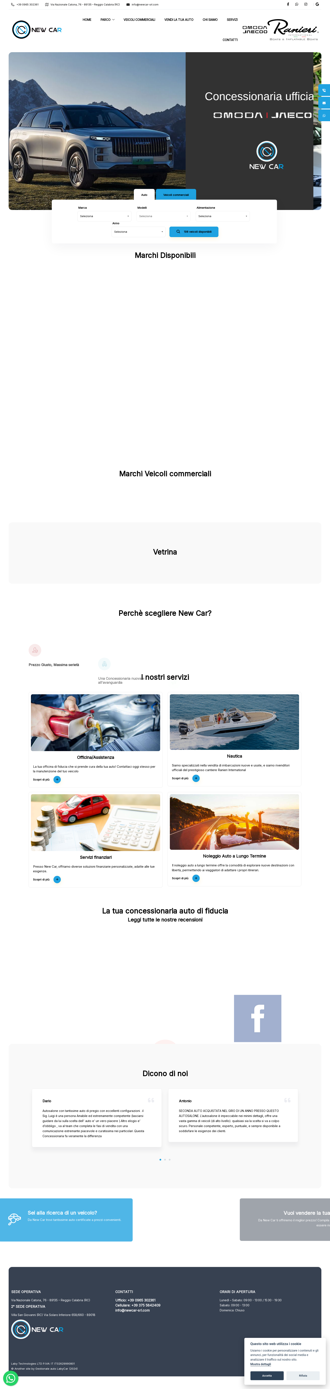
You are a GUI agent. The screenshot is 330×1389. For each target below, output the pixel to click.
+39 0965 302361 (29, 4)
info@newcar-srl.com (146, 4)
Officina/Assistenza (95, 757)
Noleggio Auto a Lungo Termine (234, 856)
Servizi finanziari (96, 857)
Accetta (267, 1375)
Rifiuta (303, 1375)
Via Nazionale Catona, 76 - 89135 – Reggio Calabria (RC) (86, 4)
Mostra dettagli (260, 1364)
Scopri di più (47, 779)
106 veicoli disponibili (194, 232)
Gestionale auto (49, 1368)
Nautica (234, 756)
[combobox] (104, 216)
